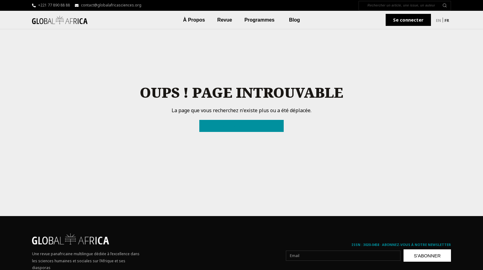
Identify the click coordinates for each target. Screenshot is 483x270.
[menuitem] (438, 20)
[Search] (401, 5)
